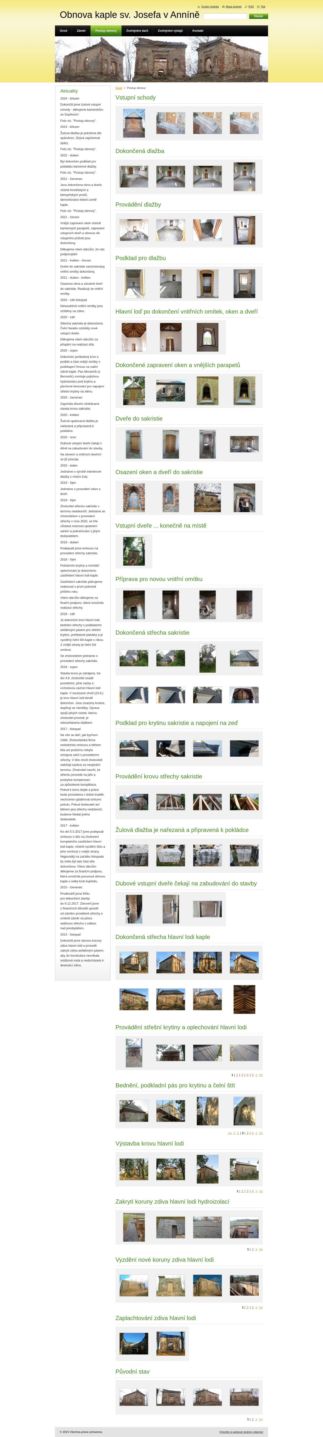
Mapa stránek (234, 6)
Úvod (118, 87)
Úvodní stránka (210, 6)
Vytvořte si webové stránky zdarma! (241, 1431)
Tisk (263, 6)
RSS (251, 6)
